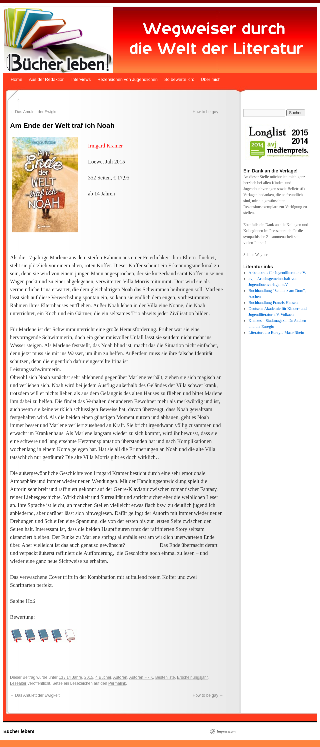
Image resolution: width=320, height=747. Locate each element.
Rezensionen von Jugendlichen (127, 79)
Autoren (120, 677)
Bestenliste (165, 677)
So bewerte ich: (179, 79)
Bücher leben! (18, 731)
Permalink (117, 683)
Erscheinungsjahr (192, 677)
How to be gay (208, 112)
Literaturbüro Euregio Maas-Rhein (276, 332)
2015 (88, 677)
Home (16, 79)
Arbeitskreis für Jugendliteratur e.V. (277, 272)
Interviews (81, 79)
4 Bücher (103, 677)
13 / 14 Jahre (70, 677)
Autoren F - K (141, 677)
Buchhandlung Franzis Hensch (273, 302)
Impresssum (226, 731)
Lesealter (18, 683)
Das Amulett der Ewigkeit (35, 112)
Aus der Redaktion (47, 79)
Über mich (210, 79)
